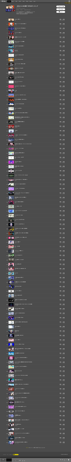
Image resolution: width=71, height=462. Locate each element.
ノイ (15, 345)
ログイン (27, 447)
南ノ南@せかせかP (17, 42)
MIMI (15, 109)
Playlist (9, 1)
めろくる (16, 367)
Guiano (15, 91)
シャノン (16, 100)
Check (23, 1)
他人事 (15, 73)
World (20, 1)
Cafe (16, 1)
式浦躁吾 (16, 198)
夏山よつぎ (16, 238)
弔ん (15, 269)
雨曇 (15, 158)
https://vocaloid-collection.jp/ (29, 12)
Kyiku (15, 131)
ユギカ (15, 33)
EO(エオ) (16, 336)
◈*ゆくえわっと (16, 82)
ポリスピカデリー (16, 51)
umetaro (15, 438)
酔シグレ (16, 296)
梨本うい (16, 300)
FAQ (7, 454)
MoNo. (15, 220)
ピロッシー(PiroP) (16, 349)
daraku (15, 149)
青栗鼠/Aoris (16, 122)
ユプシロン (16, 434)
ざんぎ (15, 416)
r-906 (15, 20)
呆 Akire (15, 180)
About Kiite (4, 454)
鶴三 (15, 407)
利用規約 (11, 454)
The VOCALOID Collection (20, 8)
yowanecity (16, 358)
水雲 (15, 171)
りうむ (15, 385)
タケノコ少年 (16, 398)
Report (27, 1)
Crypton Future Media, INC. (64, 454)
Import (34, 1)
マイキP (15, 189)
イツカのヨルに (16, 309)
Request (31, 1)
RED (15, 247)
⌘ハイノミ (16, 60)
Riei (15, 327)
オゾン (15, 376)
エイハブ (16, 69)
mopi (15, 318)
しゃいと (16, 260)
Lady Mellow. (16, 425)
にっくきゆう (16, 140)
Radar (13, 1)
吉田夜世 (16, 229)
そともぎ (16, 211)
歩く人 (15, 207)
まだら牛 (16, 278)
